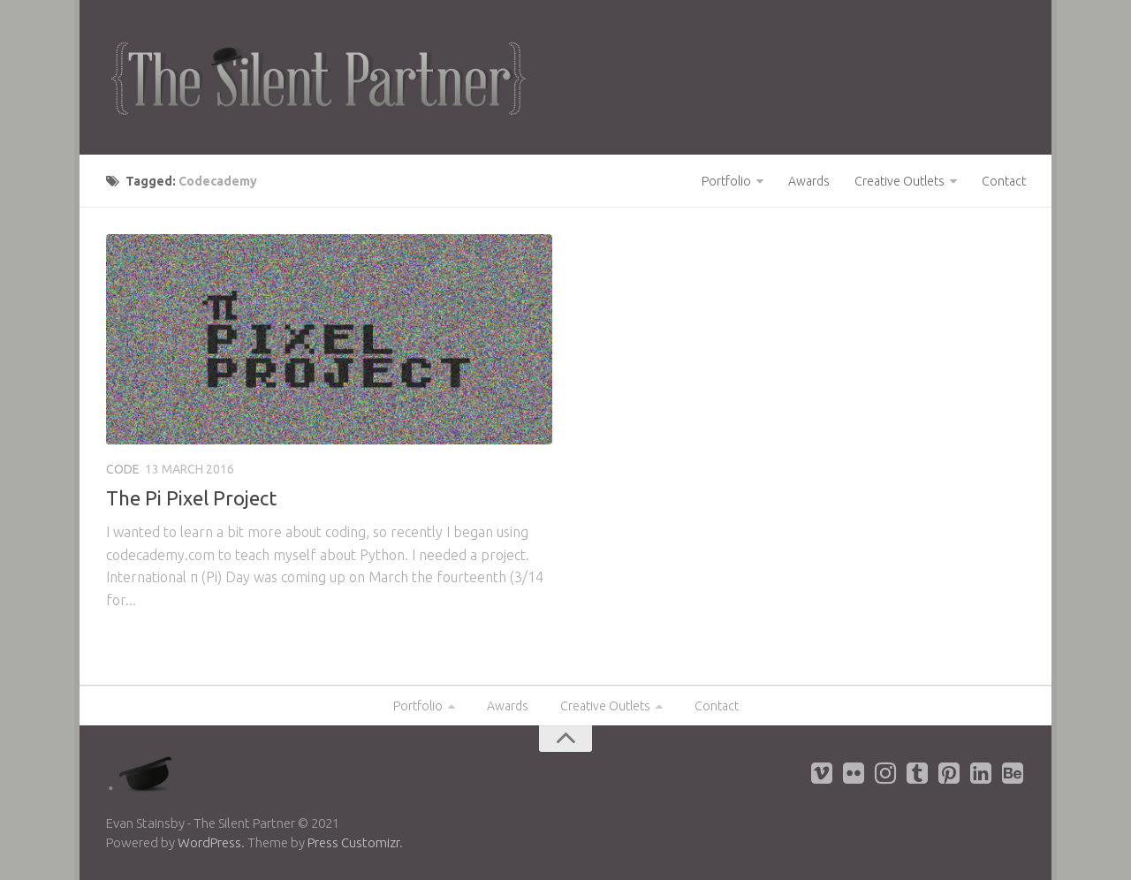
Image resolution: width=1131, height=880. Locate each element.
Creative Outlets (899, 181)
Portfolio (726, 181)
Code (123, 469)
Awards (809, 181)
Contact (1004, 181)
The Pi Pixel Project (191, 498)
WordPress (209, 842)
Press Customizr (353, 842)
